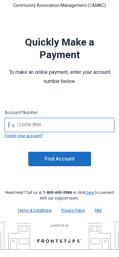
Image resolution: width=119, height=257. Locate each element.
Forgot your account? (24, 136)
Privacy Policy (73, 210)
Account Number (21, 112)
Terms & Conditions (35, 210)
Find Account (60, 159)
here (90, 192)
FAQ (98, 210)
